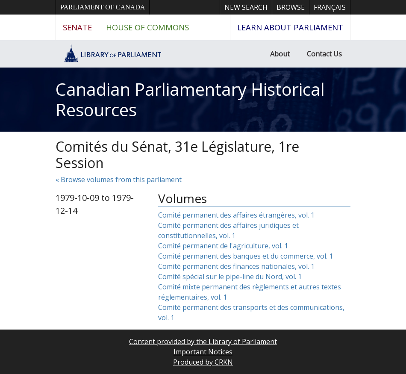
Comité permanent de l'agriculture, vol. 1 (223, 245)
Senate (77, 27)
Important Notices (203, 351)
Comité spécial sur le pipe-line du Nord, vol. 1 (230, 276)
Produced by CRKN (203, 362)
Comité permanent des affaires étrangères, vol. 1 (236, 215)
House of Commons (147, 27)
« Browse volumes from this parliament (119, 179)
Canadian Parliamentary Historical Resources (190, 99)
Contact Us (324, 54)
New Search (246, 7)
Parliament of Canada (102, 7)
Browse (291, 7)
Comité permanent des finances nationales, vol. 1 (236, 266)
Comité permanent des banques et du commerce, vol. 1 (245, 256)
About (280, 54)
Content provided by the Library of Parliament (203, 341)
